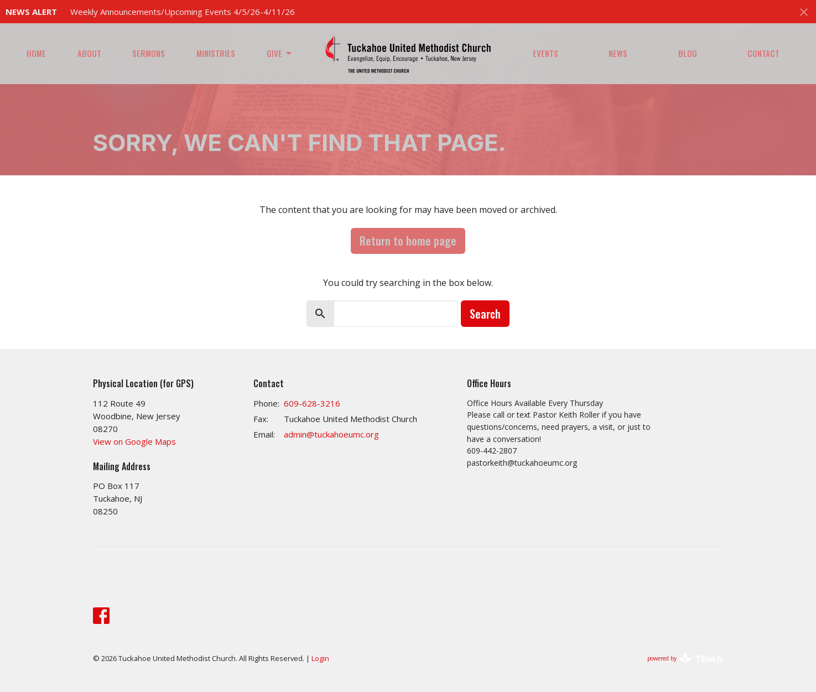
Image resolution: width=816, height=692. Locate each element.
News (618, 53)
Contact (763, 53)
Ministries (215, 53)
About (89, 53)
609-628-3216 (312, 403)
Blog (687, 53)
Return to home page (408, 240)
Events (545, 53)
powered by (685, 658)
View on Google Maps (134, 441)
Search (485, 313)
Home (36, 53)
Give (280, 53)
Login (320, 658)
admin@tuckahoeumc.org (331, 434)
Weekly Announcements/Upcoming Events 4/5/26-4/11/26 (182, 11)
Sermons (148, 53)
